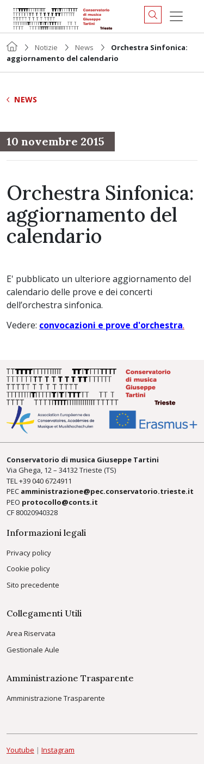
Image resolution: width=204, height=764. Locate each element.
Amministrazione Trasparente (56, 698)
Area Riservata (31, 633)
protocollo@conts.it (60, 502)
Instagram (58, 750)
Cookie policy (28, 568)
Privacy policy (29, 553)
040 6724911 (52, 481)
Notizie (46, 47)
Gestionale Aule (33, 650)
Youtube (20, 750)
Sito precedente (33, 585)
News (84, 47)
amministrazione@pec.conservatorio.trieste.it (107, 491)
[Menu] (176, 16)
